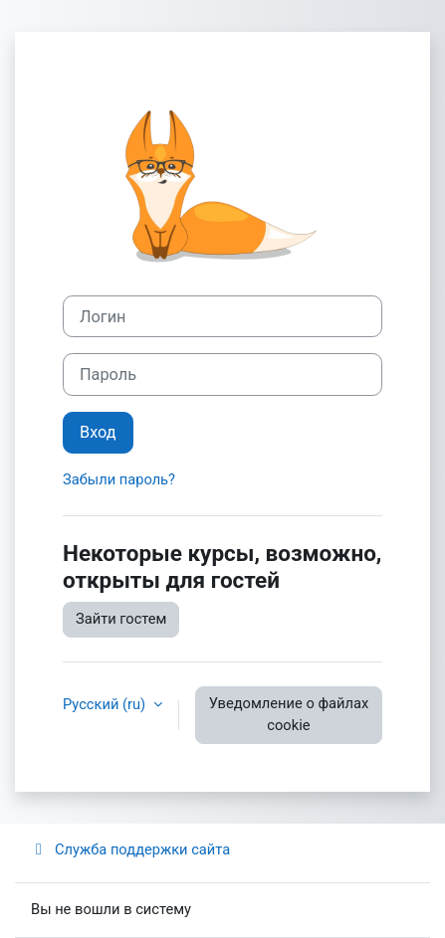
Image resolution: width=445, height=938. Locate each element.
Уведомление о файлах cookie (289, 714)
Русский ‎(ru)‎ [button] (106, 704)
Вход (98, 432)
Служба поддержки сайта (130, 849)
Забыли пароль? (119, 479)
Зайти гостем (121, 619)
